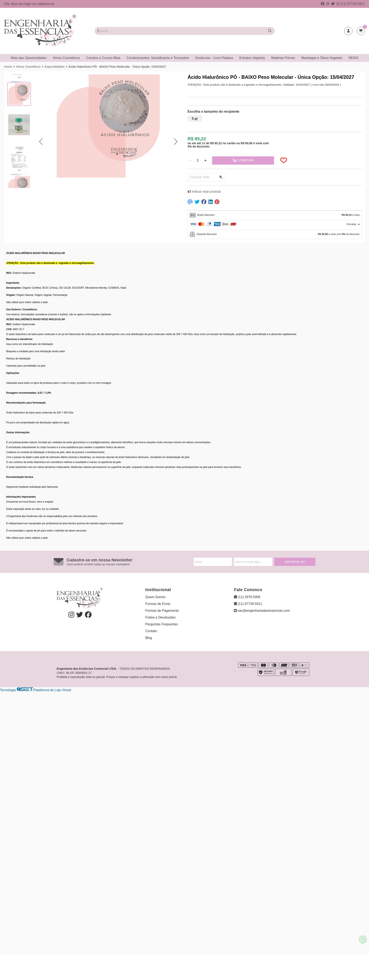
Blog (148, 638)
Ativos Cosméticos (66, 58)
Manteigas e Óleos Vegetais (321, 58)
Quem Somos (155, 597)
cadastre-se (45, 4)
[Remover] (190, 160)
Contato (151, 631)
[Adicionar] (205, 160)
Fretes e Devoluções (160, 617)
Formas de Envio (157, 604)
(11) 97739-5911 (351, 4)
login (28, 4)
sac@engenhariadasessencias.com (262, 610)
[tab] (275, 215)
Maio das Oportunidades (29, 58)
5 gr (195, 118)
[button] (40, 141)
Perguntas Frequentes (161, 624)
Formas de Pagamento (162, 610)
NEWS (353, 58)
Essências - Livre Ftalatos (214, 58)
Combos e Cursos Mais (103, 58)
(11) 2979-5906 (247, 597)
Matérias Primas (283, 58)
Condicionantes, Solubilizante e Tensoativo (158, 58)
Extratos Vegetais (252, 58)
